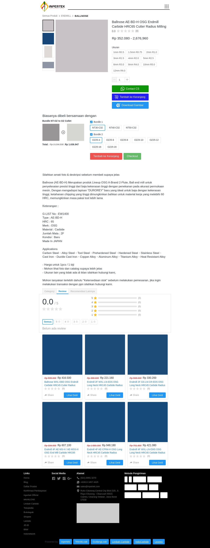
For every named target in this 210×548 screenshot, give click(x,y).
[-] (54, 478)
